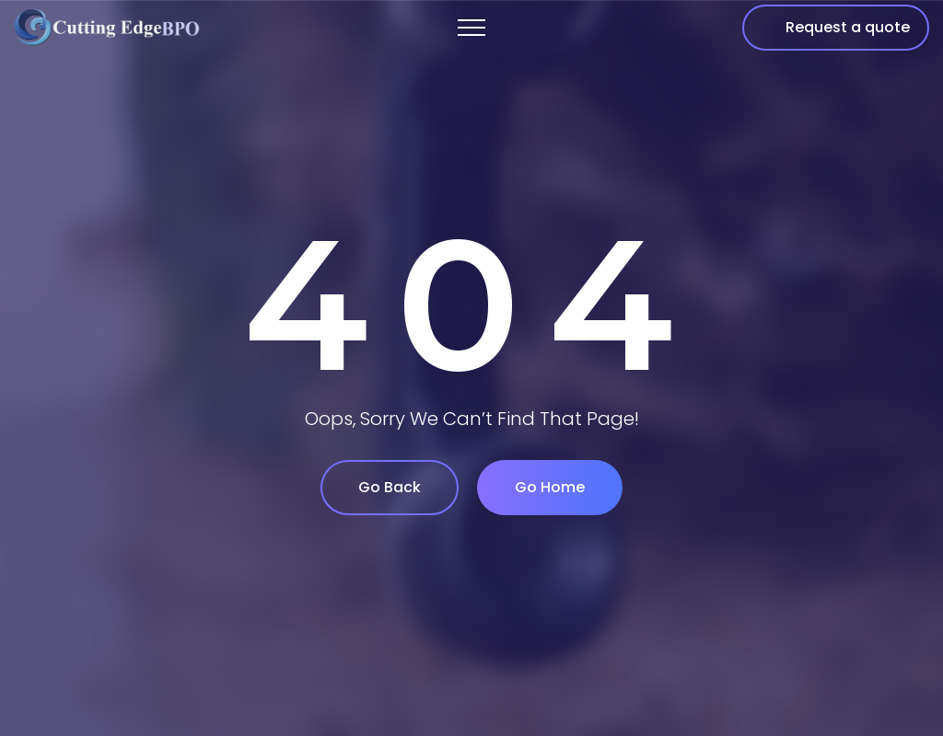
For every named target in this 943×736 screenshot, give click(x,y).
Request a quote (848, 27)
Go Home (550, 487)
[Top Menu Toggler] (471, 27)
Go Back (389, 487)
